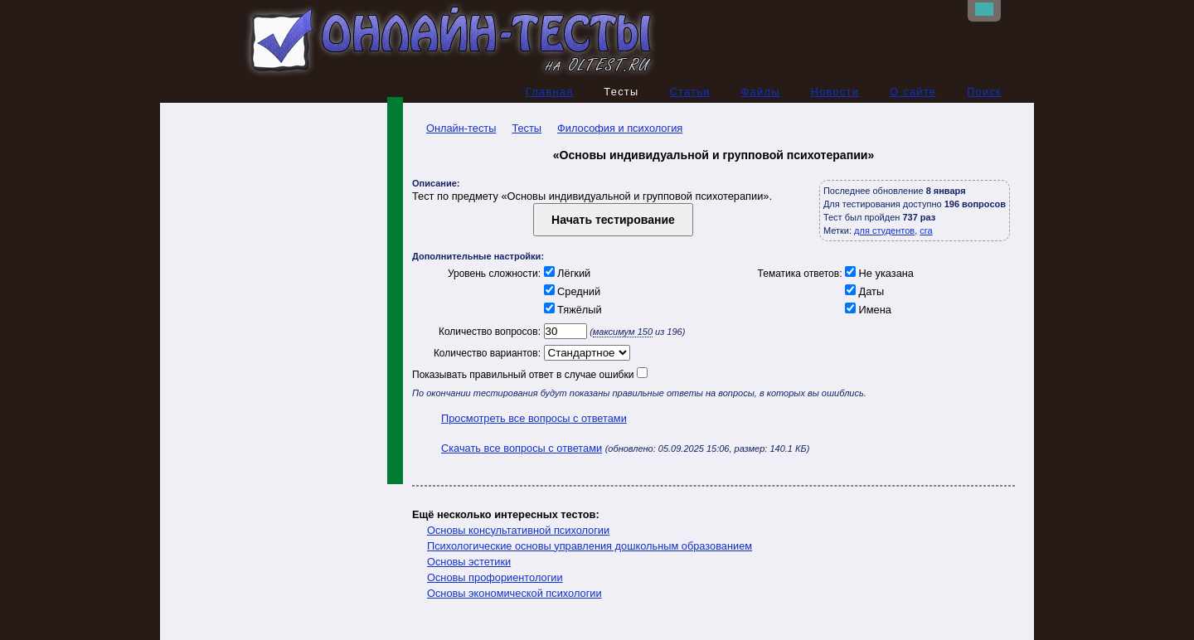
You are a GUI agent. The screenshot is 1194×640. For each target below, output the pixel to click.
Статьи (689, 91)
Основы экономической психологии (514, 593)
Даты (863, 291)
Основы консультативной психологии (518, 530)
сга (926, 230)
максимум (623, 332)
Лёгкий (565, 273)
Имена (866, 309)
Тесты (526, 128)
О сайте (913, 91)
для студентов (884, 230)
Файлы (760, 91)
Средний (570, 291)
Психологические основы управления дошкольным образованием (589, 546)
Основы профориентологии (495, 577)
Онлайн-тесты (454, 128)
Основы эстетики (469, 561)
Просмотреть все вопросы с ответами (534, 418)
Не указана (878, 273)
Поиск (984, 91)
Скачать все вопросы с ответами (521, 448)
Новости (835, 91)
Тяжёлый (571, 309)
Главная (550, 91)
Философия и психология (619, 128)
